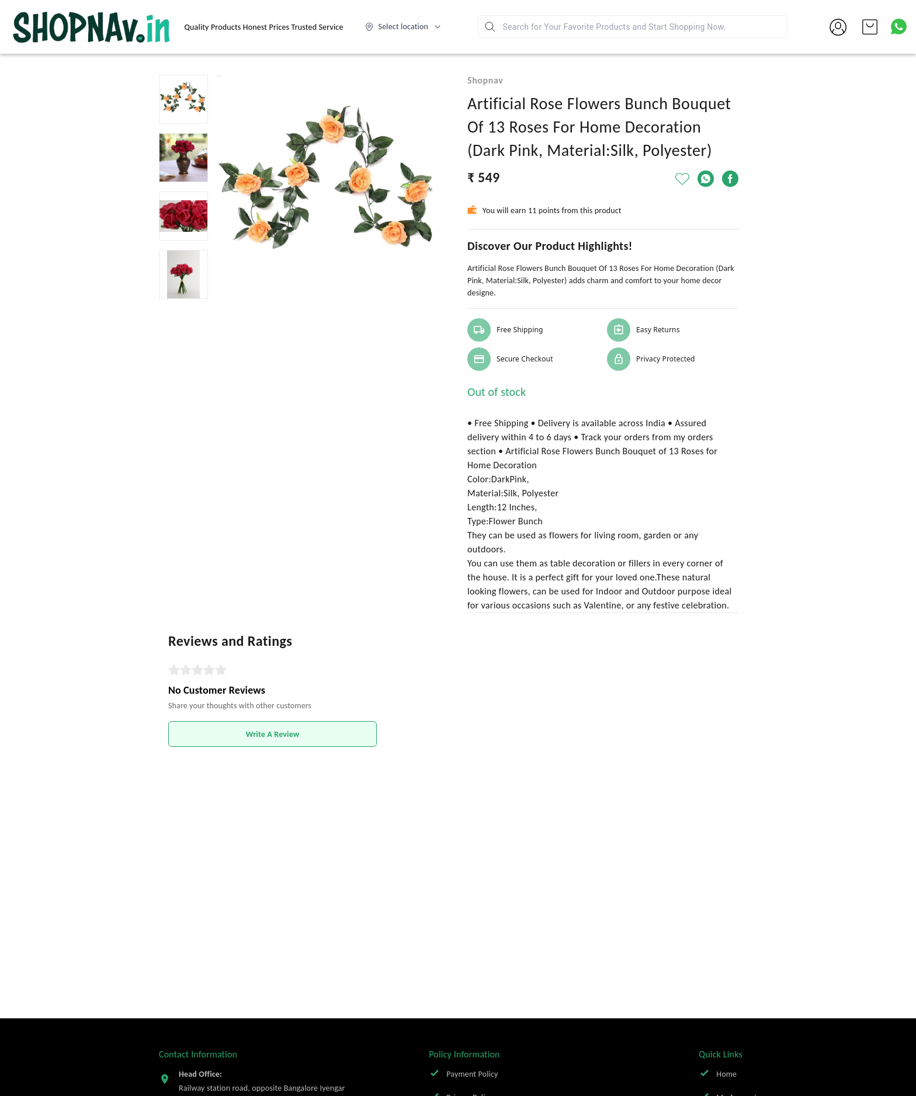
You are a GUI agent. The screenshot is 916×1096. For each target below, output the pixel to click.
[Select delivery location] (404, 26)
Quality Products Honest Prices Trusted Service (264, 27)
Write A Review (273, 734)
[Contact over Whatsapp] (899, 26)
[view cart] (870, 27)
